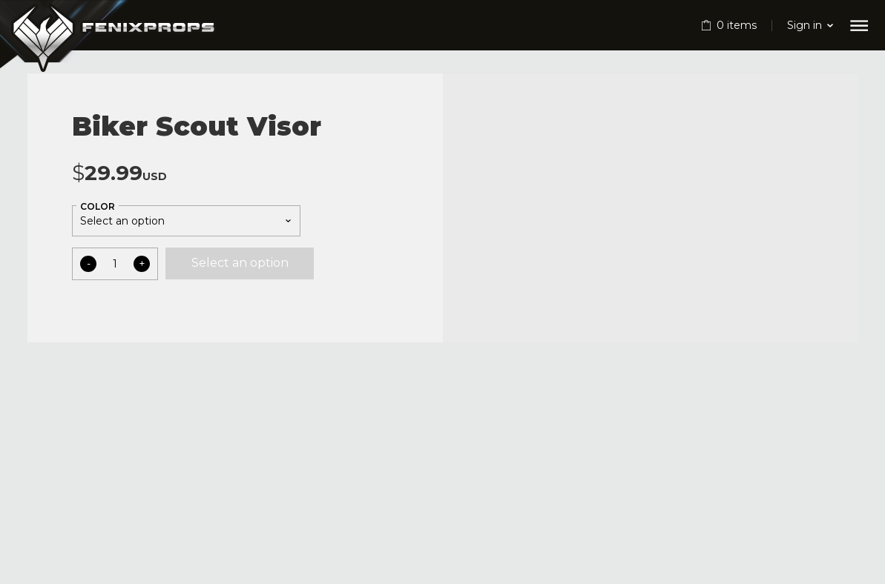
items (737, 25)
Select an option (240, 263)
